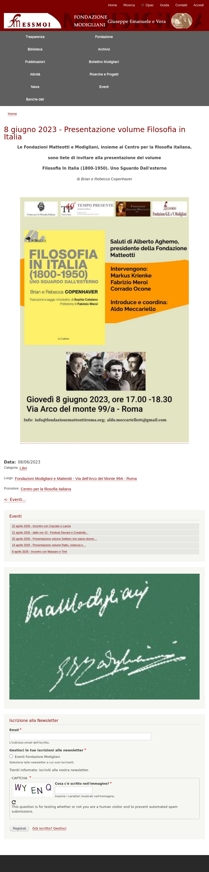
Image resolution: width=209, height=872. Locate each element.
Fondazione (104, 37)
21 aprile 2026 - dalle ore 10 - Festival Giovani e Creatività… (50, 532)
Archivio (104, 49)
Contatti (181, 5)
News (35, 87)
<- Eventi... (15, 499)
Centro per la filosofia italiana (46, 489)
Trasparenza (35, 37)
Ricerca (129, 5)
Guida (164, 5)
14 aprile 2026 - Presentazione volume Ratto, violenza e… (49, 545)
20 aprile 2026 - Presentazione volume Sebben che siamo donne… (54, 538)
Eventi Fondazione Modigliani (37, 757)
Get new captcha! (14, 802)
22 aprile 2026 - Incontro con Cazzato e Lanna (41, 526)
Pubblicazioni (35, 62)
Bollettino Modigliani (104, 62)
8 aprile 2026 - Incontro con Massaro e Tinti (39, 551)
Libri (23, 468)
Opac (147, 5)
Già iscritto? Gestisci (49, 828)
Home (112, 5)
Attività (35, 74)
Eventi (104, 87)
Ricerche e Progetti (104, 74)
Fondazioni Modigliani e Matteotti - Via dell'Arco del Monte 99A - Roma (76, 478)
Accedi (199, 5)
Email (14, 730)
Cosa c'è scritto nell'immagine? (82, 784)
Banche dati (35, 99)
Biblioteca (35, 49)
